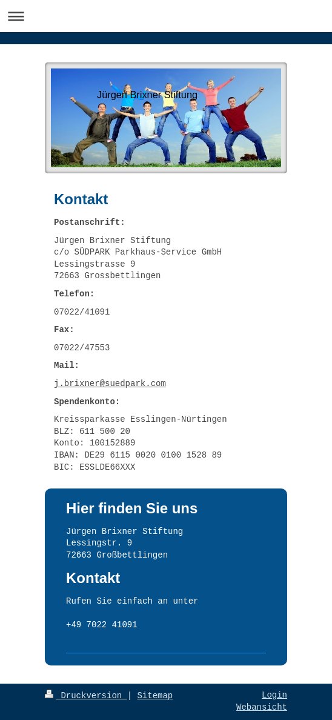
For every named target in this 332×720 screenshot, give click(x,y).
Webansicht (261, 707)
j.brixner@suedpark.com (110, 383)
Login (274, 695)
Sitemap (155, 696)
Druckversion (86, 696)
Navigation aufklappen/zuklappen (166, 16)
